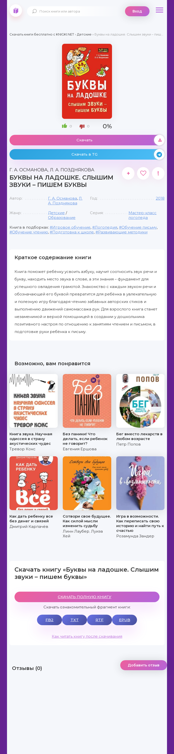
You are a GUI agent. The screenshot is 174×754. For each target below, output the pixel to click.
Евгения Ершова (79, 449)
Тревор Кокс (23, 449)
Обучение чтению (30, 232)
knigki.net (16, 10)
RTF (100, 619)
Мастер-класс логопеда (142, 215)
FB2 (50, 619)
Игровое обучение (71, 227)
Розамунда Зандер (135, 536)
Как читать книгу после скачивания (87, 636)
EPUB (124, 619)
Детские (56, 212)
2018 (160, 198)
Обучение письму (139, 227)
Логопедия (106, 227)
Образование (62, 217)
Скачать (120, 140)
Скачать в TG (118, 154)
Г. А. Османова (62, 198)
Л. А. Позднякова (65, 200)
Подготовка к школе (73, 232)
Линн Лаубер (76, 531)
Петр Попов (128, 444)
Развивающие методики (123, 232)
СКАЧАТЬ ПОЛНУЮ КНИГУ (84, 596)
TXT (74, 619)
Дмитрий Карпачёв (29, 526)
